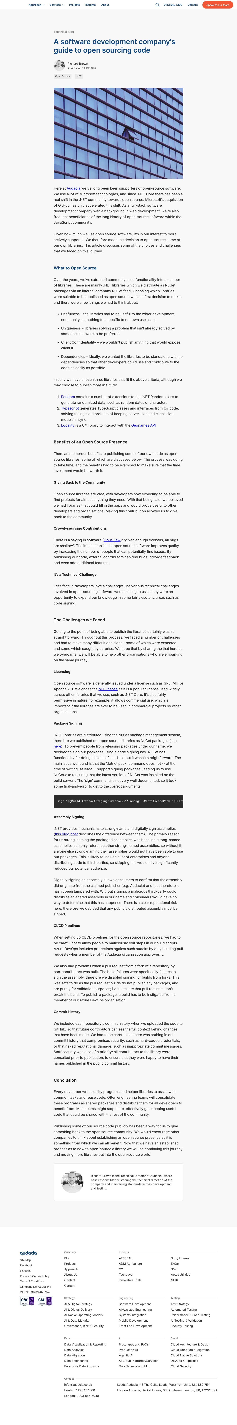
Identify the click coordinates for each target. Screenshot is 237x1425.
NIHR (174, 1284)
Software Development (135, 1308)
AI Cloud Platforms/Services (138, 1364)
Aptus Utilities (180, 1278)
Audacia (73, 192)
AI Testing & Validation (186, 1324)
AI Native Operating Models (83, 1318)
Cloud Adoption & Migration (190, 1353)
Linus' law (112, 543)
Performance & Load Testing (190, 1318)
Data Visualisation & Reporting (85, 1348)
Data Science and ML (133, 1370)
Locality (67, 429)
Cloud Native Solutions (187, 1359)
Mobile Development (133, 1324)
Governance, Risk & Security (84, 1329)
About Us (70, 1278)
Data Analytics (74, 1353)
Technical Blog (64, 35)
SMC (174, 1273)
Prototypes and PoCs (133, 1348)
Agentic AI (126, 1359)
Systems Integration (132, 1318)
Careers (69, 1289)
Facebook (26, 1269)
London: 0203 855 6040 (81, 1399)
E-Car (175, 1267)
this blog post (66, 838)
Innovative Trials (130, 1284)
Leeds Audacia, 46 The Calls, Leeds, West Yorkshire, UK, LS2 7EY (163, 1388)
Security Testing (182, 1329)
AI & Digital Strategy (78, 1308)
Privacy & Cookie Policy (34, 1279)
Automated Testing (184, 1313)
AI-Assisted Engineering (135, 1313)
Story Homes (180, 1262)
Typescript (70, 412)
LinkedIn (25, 1274)
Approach (71, 1273)
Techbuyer (126, 1278)
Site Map (25, 1263)
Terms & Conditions (32, 1285)
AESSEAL (125, 1262)
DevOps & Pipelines (184, 1364)
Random (68, 400)
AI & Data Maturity (76, 1324)
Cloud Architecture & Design (190, 1348)
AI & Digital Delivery (78, 1313)
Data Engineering (76, 1364)
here (57, 750)
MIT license (108, 692)
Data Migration (74, 1359)
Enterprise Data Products (81, 1370)
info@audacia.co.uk (78, 1388)
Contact (69, 1284)
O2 (121, 1273)
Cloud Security (181, 1370)
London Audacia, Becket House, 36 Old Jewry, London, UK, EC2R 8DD (167, 1394)
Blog (67, 1262)
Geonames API (143, 429)
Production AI (128, 1353)
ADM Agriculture (130, 1267)
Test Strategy (180, 1308)
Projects (70, 1267)
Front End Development (135, 1329)
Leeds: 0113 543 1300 (79, 1394)
